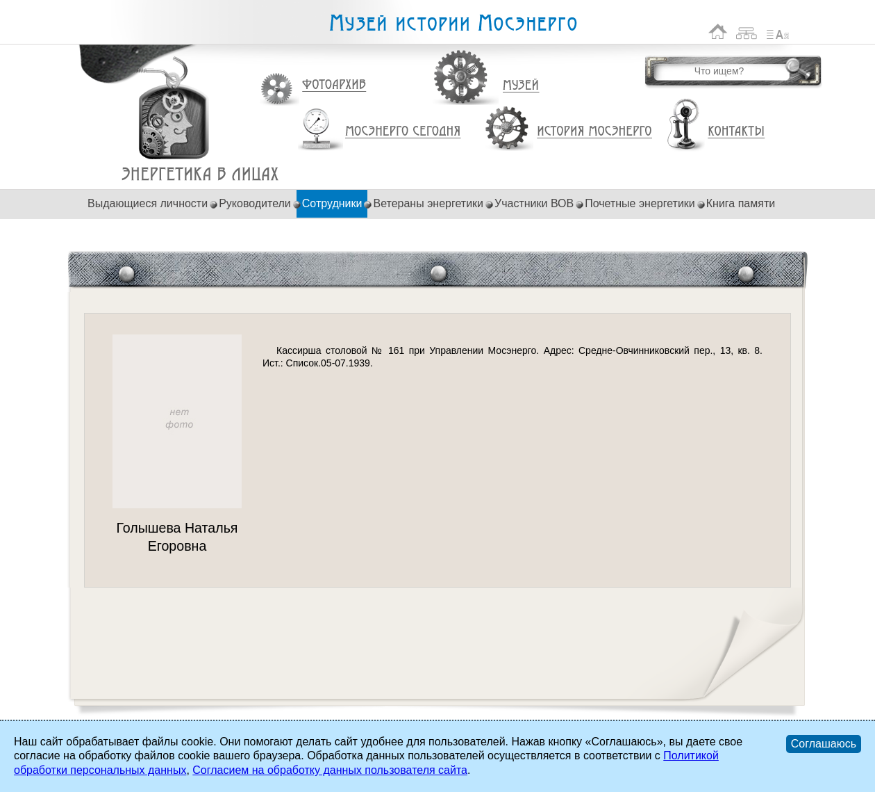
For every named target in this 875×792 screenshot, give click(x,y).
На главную (718, 31)
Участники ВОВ (534, 203)
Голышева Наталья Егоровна (200, 174)
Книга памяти (740, 203)
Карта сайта (746, 31)
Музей (521, 85)
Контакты (736, 131)
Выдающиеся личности (148, 203)
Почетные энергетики (640, 203)
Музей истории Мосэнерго (452, 23)
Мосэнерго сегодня (402, 131)
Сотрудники (332, 203)
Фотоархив (333, 85)
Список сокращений (777, 31)
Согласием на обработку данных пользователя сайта (329, 770)
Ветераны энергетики (428, 203)
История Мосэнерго (594, 131)
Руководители (255, 203)
